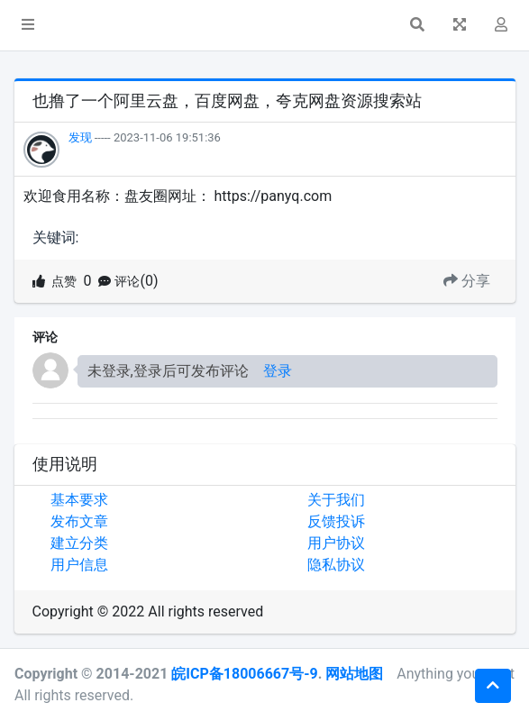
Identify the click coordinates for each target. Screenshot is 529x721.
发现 (80, 137)
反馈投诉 (336, 521)
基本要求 (79, 499)
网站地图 (354, 673)
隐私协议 (336, 564)
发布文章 (79, 521)
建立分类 (79, 543)
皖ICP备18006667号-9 (244, 673)
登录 (277, 370)
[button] (28, 25)
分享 (466, 280)
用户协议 (336, 543)
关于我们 (336, 499)
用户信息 (79, 564)
